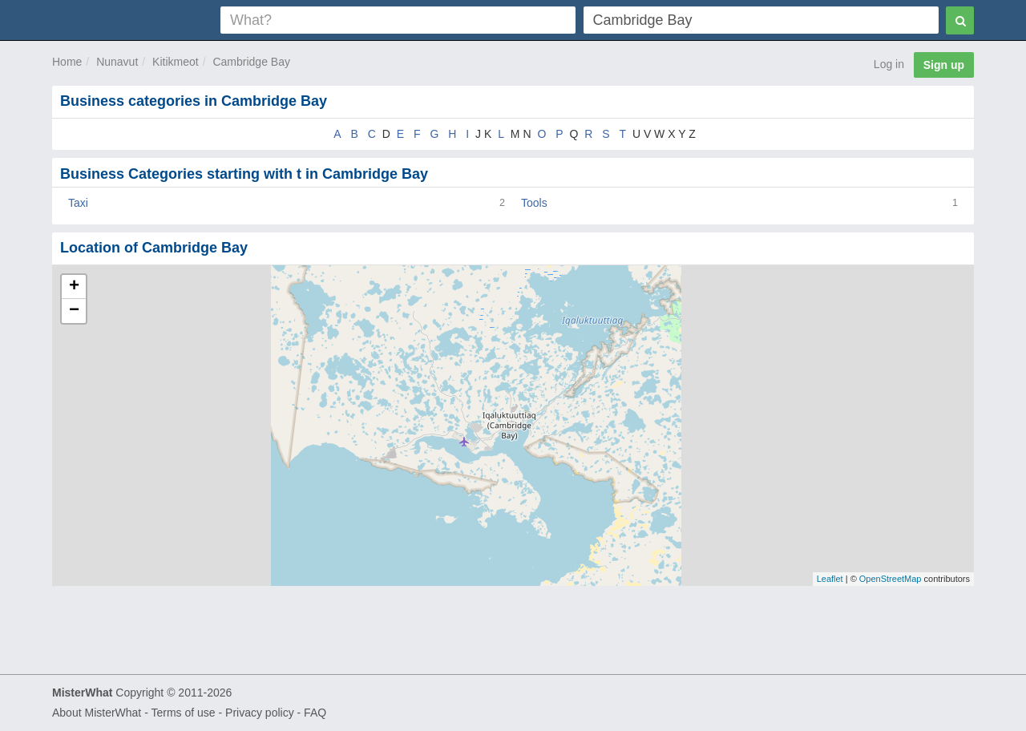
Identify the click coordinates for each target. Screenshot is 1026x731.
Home (67, 61)
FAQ (315, 712)
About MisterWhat (96, 712)
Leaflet (830, 579)
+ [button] (74, 287)
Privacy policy (259, 712)
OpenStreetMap (890, 579)
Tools (534, 202)
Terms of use (183, 712)
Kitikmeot (175, 61)
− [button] (74, 311)
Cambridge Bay (251, 61)
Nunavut (117, 61)
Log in (889, 64)
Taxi (78, 202)
